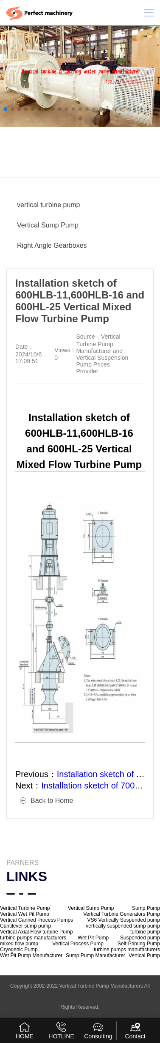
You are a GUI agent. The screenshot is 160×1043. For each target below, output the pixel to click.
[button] (5, 109)
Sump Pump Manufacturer (95, 955)
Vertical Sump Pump (48, 225)
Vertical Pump (144, 955)
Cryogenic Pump (19, 950)
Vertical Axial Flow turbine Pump (36, 932)
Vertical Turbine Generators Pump (121, 914)
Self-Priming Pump (139, 944)
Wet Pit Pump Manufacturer (31, 955)
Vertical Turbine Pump (25, 908)
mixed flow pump (19, 944)
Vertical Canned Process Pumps (36, 920)
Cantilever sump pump (25, 926)
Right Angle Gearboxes (52, 245)
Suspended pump (140, 938)
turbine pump (145, 932)
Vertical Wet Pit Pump (24, 914)
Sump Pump (146, 908)
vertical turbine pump (48, 204)
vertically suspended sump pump (123, 926)
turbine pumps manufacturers (33, 938)
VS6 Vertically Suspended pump (123, 920)
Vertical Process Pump (78, 944)
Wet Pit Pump (93, 938)
